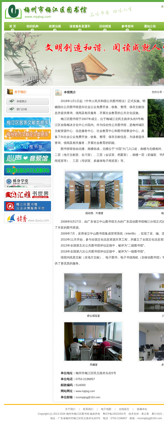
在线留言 (124, 409)
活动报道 (105, 26)
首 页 (12, 26)
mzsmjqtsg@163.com (88, 397)
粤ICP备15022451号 (114, 413)
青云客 (145, 413)
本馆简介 (22, 101)
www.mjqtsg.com (85, 391)
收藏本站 (142, 409)
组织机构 (32, 26)
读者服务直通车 (79, 26)
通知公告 (150, 26)
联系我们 (88, 409)
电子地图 (106, 409)
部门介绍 (22, 109)
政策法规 (55, 26)
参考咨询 (127, 26)
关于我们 (70, 409)
